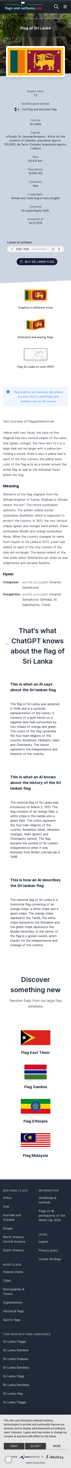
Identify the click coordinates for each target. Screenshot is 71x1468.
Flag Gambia (35, 1087)
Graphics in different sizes (35, 307)
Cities (7, 1280)
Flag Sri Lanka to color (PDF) (35, 366)
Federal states (13, 1272)
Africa (7, 1198)
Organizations (12, 1302)
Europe (8, 1228)
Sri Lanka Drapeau (15, 1359)
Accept (35, 1446)
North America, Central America (14, 1239)
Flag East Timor (35, 1052)
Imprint (43, 1242)
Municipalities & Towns (13, 1291)
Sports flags (11, 1320)
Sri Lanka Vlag (13, 1393)
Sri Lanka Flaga (13, 1376)
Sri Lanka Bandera (15, 1350)
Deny (14, 1446)
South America (13, 1250)
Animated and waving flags (35, 337)
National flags (15, 1190)
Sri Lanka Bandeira (16, 1385)
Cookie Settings (50, 1259)
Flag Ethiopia (35, 1121)
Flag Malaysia (35, 1155)
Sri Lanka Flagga (14, 1402)
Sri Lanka (35, 124)
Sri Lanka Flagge (14, 1341)
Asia (6, 1206)
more (57, 1446)
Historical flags (13, 1311)
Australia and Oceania (12, 1217)
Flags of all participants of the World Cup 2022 (52, 1215)
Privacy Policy (39, 1463)
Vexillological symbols (47, 1200)
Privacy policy (48, 1250)
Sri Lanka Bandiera (16, 1367)
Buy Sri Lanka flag (37, 261)
